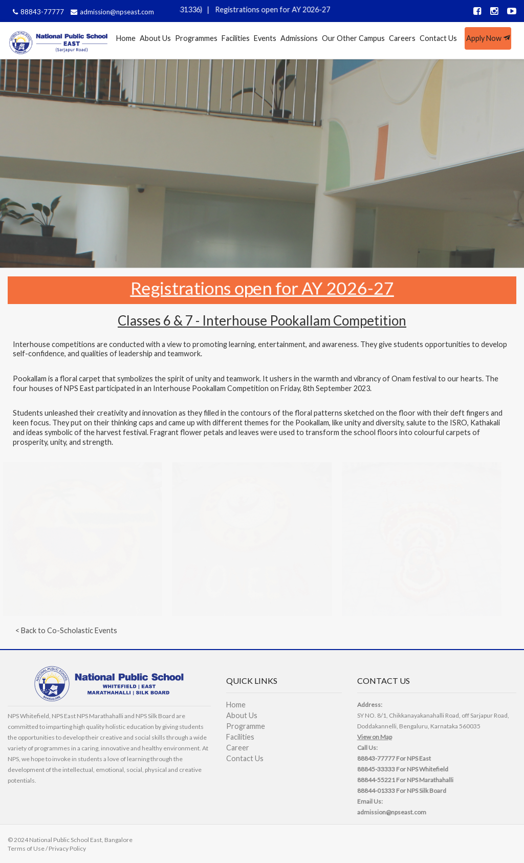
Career (237, 747)
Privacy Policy (67, 848)
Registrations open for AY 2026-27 (277, 9)
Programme (245, 726)
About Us (155, 38)
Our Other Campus (353, 38)
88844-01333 (376, 790)
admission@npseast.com (111, 12)
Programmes (196, 38)
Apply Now (488, 38)
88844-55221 (376, 780)
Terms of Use (26, 848)
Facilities (236, 38)
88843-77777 (37, 12)
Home (126, 38)
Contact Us (438, 38)
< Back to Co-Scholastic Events (66, 630)
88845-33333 (376, 769)
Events (265, 38)
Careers (402, 38)
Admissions (299, 38)
